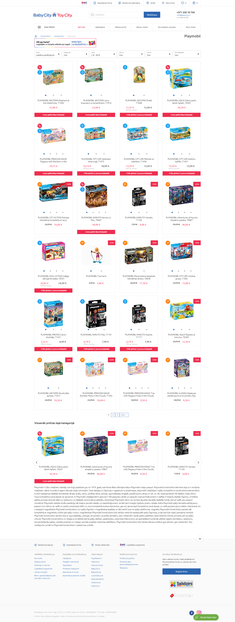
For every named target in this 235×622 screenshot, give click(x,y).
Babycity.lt (95, 569)
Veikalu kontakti (40, 572)
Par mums (38, 558)
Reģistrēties (181, 571)
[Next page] (124, 415)
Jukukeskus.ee (97, 576)
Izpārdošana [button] (100, 27)
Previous (37, 462)
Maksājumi (67, 558)
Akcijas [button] (81, 27)
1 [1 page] (108, 415)
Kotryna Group (97, 565)
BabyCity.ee (96, 572)
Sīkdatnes (124, 568)
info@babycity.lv (183, 15)
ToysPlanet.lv (96, 558)
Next (198, 462)
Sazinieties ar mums (71, 572)
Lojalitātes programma (43, 569)
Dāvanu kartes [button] (142, 27)
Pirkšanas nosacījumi (71, 569)
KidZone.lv (95, 562)
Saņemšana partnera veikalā (74, 576)
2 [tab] (53, 95)
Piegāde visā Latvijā (71, 562)
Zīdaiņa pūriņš (40, 562)
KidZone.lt (95, 586)
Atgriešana (67, 565)
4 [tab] (62, 153)
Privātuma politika (127, 558)
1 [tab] (45, 95)
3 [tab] (61, 95)
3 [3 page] (117, 415)
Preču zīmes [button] (190, 27)
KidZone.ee (96, 582)
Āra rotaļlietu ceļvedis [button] (167, 27)
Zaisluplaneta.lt (97, 579)
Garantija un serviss (42, 565)
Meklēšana (152, 15)
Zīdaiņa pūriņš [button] (120, 27)
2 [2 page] (113, 415)
